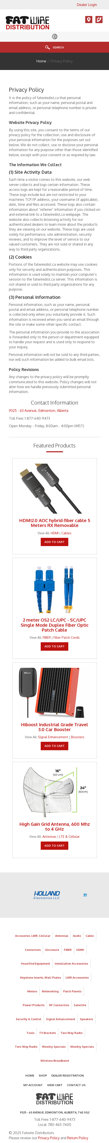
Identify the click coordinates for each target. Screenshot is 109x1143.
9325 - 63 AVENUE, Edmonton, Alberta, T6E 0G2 (54, 1112)
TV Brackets (47, 1033)
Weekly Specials (54, 1046)
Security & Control (28, 1019)
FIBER (47, 637)
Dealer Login (87, 4)
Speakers (86, 1019)
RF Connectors (59, 1005)
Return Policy (77, 1138)
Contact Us (76, 1085)
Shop (43, 1075)
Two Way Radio (72, 1033)
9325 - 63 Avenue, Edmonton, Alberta (38, 410)
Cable (90, 936)
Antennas (49, 836)
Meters (32, 991)
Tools (30, 1033)
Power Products (33, 1005)
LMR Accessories (77, 977)
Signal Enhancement (53, 737)
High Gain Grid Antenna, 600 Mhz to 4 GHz (54, 826)
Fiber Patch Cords (67, 637)
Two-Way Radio (26, 1046)
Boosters (77, 737)
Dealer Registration (67, 1075)
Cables (66, 533)
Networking (50, 991)
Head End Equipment (35, 963)
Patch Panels (72, 991)
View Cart (55, 1085)
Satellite (80, 1005)
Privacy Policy (49, 1138)
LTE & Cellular (69, 836)
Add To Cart (54, 542)
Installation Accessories (71, 963)
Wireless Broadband (54, 1060)
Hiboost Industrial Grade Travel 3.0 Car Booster (54, 727)
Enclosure (52, 950)
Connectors (33, 950)
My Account (33, 1085)
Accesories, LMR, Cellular (32, 936)
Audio (77, 936)
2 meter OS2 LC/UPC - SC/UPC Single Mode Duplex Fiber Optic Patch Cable (55, 624)
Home (41, 61)
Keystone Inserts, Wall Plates (40, 977)
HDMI (55, 533)
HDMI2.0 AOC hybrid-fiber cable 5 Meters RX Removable (54, 522)
